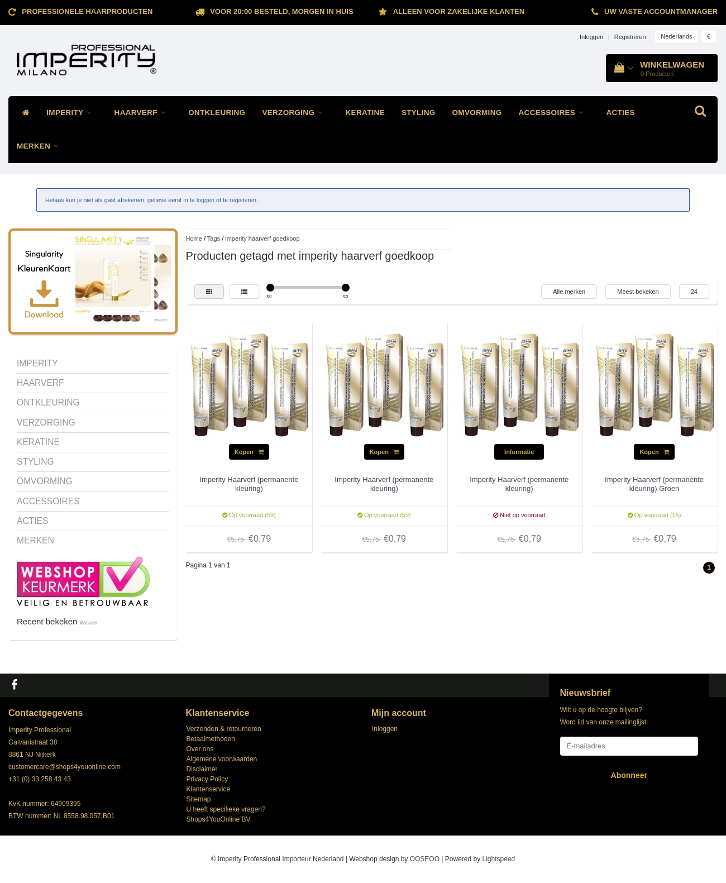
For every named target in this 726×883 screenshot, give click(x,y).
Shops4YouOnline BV (219, 819)
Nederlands (676, 36)
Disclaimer (202, 769)
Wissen (89, 622)
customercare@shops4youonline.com (64, 767)
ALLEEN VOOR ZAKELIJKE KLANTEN (458, 11)
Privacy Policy (207, 779)
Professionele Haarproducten (87, 11)
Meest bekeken (638, 291)
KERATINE (365, 112)
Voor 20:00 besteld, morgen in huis (281, 11)
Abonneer (629, 775)
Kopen (249, 451)
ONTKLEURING (216, 112)
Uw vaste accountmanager (661, 11)
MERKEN (41, 146)
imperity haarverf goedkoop (262, 238)
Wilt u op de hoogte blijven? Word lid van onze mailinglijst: (604, 716)
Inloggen (591, 37)
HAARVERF (143, 112)
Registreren (630, 37)
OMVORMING (477, 112)
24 (694, 291)
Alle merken (569, 291)
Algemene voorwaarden (222, 759)
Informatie (519, 451)
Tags (213, 238)
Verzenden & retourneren (224, 729)
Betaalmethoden (211, 739)
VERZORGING (295, 112)
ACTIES (620, 112)
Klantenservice (209, 789)
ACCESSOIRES (554, 112)
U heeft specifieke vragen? (226, 809)
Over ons (200, 749)
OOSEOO (425, 859)
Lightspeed (499, 859)
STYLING (419, 112)
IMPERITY (71, 112)
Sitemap (199, 799)
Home (194, 238)
